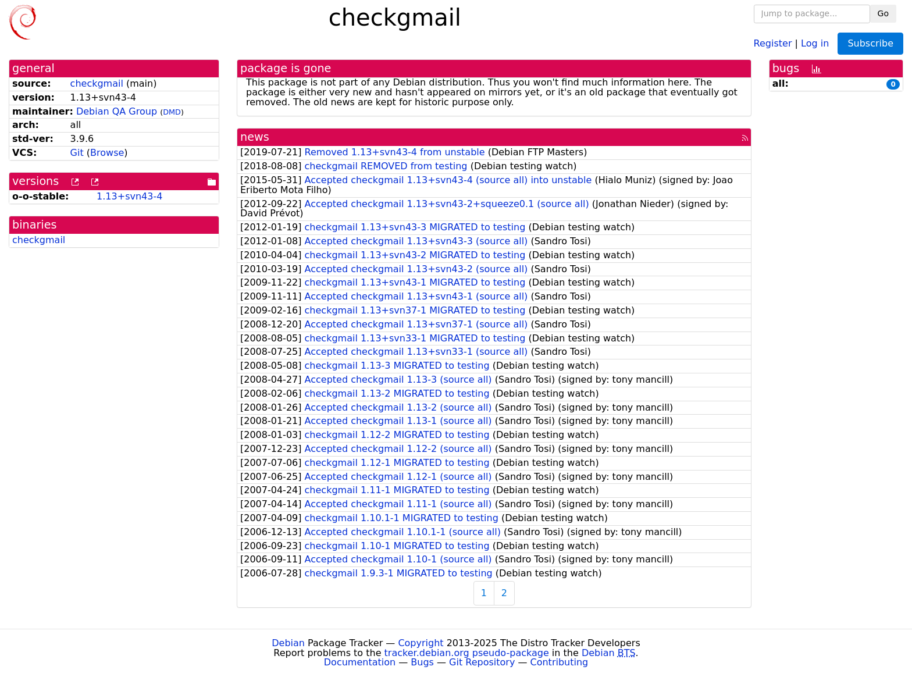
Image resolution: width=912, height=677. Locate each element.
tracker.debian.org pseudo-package (466, 652)
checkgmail (96, 83)
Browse (107, 152)
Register (773, 42)
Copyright (420, 643)
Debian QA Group (116, 111)
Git (77, 152)
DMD (172, 112)
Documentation (360, 662)
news (254, 137)
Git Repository (482, 662)
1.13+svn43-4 (129, 196)
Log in (815, 42)
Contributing (559, 662)
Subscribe (870, 43)
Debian (288, 643)
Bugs (422, 662)
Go (883, 13)
